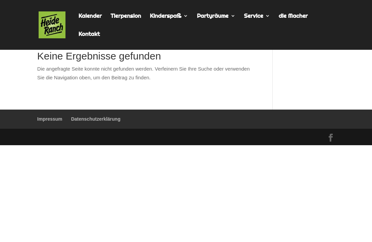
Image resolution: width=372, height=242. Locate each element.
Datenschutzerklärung (96, 119)
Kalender (90, 16)
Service (253, 16)
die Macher (293, 16)
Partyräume (212, 16)
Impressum (49, 119)
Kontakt (89, 34)
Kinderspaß (165, 16)
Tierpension (125, 16)
